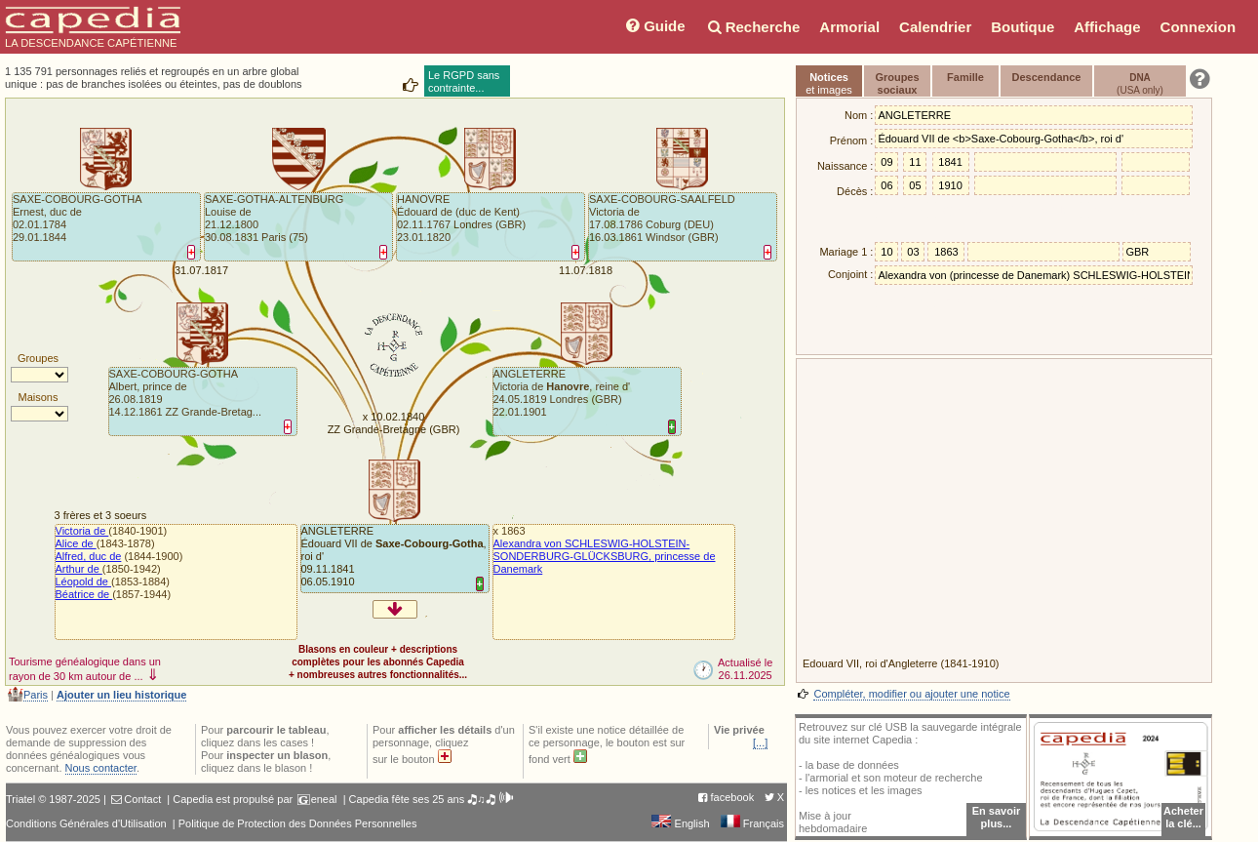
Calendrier (935, 27)
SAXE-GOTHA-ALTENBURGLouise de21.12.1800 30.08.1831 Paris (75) (274, 218)
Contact (142, 799)
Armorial (849, 27)
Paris (35, 695)
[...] (760, 742)
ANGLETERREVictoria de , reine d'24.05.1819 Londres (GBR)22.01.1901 (562, 393)
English (680, 823)
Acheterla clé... (1183, 817)
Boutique (1022, 27)
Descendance (1046, 77)
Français (752, 823)
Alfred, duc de (89, 556)
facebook (733, 797)
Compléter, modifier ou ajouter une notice (911, 694)
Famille (965, 77)
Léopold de (84, 581)
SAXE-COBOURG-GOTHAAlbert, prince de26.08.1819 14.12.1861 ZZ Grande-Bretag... (185, 393)
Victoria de (82, 531)
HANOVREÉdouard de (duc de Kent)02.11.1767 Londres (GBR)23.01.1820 (461, 218)
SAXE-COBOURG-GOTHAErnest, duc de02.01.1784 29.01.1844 (77, 218)
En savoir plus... (996, 817)
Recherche (753, 27)
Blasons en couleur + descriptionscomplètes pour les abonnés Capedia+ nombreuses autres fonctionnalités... (378, 662)
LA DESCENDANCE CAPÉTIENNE (92, 27)
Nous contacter (101, 768)
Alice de (76, 543)
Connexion (1198, 27)
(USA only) (1140, 84)
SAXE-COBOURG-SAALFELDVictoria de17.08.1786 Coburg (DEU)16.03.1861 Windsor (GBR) (662, 218)
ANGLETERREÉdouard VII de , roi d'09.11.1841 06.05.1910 (394, 556)
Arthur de (79, 569)
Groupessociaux (897, 83)
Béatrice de (84, 594)
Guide (654, 26)
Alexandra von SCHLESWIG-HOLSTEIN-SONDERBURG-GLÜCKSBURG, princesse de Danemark (604, 556)
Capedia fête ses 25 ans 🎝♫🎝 (431, 799)
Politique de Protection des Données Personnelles (297, 823)
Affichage (1107, 27)
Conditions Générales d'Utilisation (86, 823)
